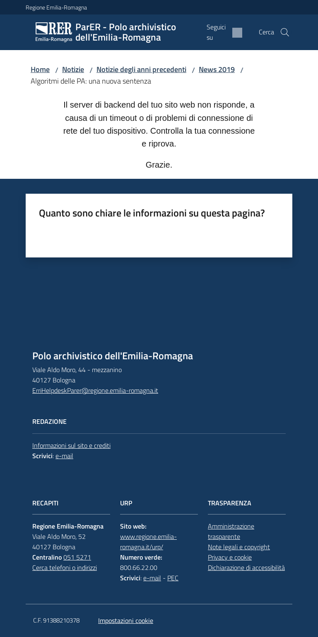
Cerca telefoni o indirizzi (64, 567)
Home (40, 69)
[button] (284, 32)
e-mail (64, 456)
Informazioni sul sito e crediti (71, 445)
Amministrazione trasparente (231, 531)
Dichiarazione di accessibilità (246, 567)
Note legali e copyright (239, 547)
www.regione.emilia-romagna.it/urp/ (148, 541)
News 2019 (217, 69)
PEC (172, 578)
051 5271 (77, 557)
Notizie (73, 69)
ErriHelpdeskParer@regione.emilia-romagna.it (95, 390)
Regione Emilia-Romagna (56, 7)
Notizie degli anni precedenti (141, 69)
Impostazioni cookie (125, 620)
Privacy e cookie (230, 557)
